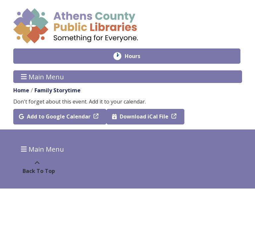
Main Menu (42, 76)
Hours (137, 56)
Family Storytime (57, 90)
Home (21, 90)
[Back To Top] (37, 167)
